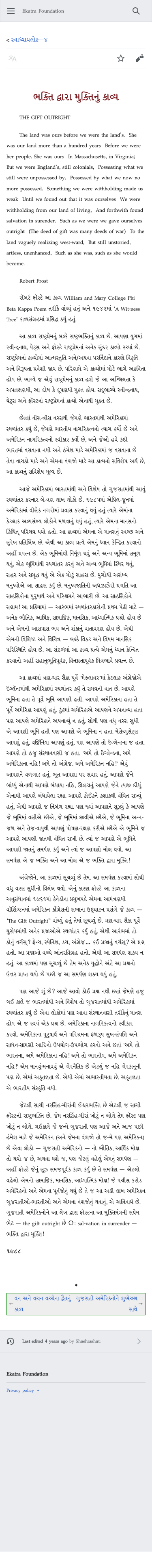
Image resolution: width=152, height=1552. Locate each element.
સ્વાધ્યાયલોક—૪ (29, 39)
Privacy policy (20, 1390)
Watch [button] (123, 62)
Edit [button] (139, 62)
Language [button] (15, 62)
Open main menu (13, 15)
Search (139, 15)
